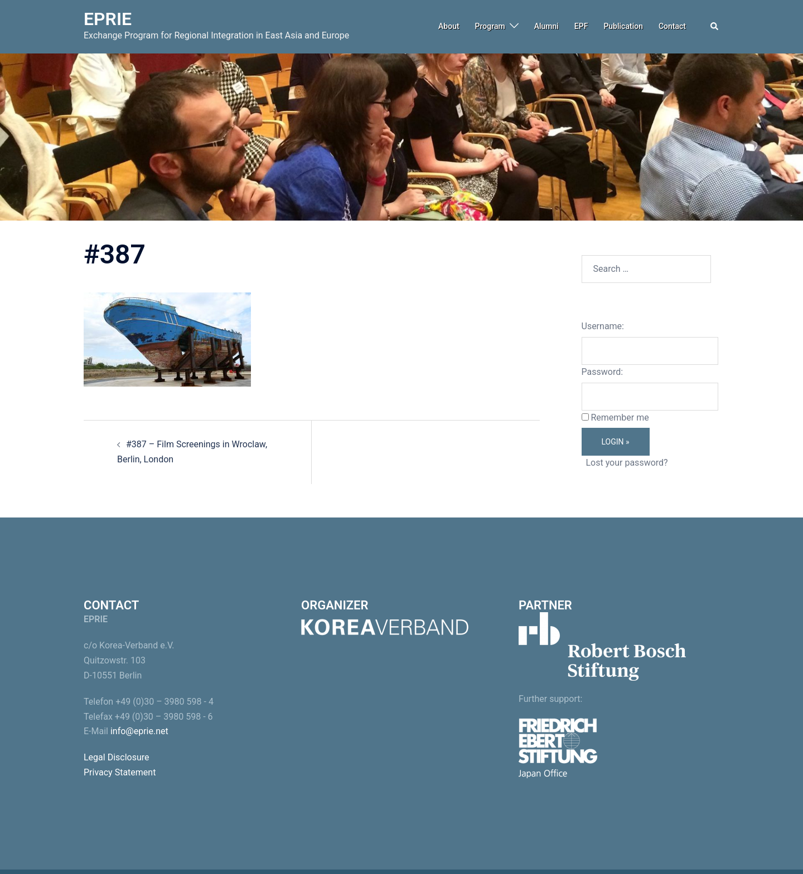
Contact (672, 26)
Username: (603, 326)
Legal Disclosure (116, 757)
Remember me (620, 417)
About (448, 26)
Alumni (546, 26)
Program (490, 26)
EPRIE (108, 19)
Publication (623, 26)
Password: (602, 372)
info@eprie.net (139, 731)
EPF (581, 26)
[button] (714, 26)
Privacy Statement (120, 772)
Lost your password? (626, 462)
